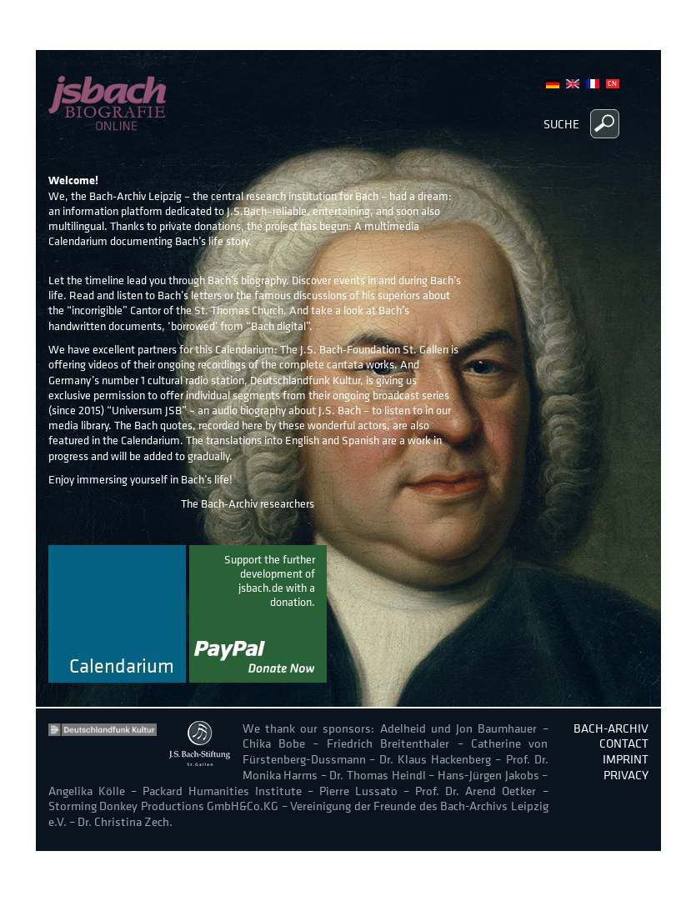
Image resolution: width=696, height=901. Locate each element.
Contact (623, 743)
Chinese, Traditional (612, 83)
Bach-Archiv (610, 728)
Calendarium (121, 666)
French (592, 83)
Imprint (625, 759)
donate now (258, 614)
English (572, 83)
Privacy (625, 774)
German (552, 83)
